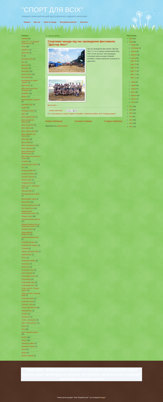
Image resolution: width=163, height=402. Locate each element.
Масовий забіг (27, 191)
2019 (131, 38)
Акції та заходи (50, 22)
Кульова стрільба (28, 177)
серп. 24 (134, 68)
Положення (26, 264)
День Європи (26, 128)
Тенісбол (25, 314)
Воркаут (24, 96)
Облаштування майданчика (27, 233)
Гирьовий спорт (27, 104)
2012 (131, 123)
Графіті (24, 108)
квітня (133, 92)
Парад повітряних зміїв (30, 251)
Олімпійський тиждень (30, 245)
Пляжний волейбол (91, 114)
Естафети (25, 161)
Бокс (23, 62)
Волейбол (79, 114)
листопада (135, 48)
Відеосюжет (26, 85)
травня (134, 89)
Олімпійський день (28, 242)
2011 (131, 127)
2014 (131, 116)
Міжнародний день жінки (30, 194)
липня (133, 82)
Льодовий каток (27, 183)
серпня (134, 58)
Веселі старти (26, 74)
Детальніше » (53, 105)
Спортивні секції (27, 301)
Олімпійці (25, 248)
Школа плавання (28, 356)
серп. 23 (134, 71)
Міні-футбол (26, 202)
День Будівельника (28, 117)
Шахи (23, 349)
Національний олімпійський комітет (29, 212)
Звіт (23, 167)
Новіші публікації (53, 121)
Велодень (25, 68)
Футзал (24, 340)
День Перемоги (27, 148)
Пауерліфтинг (26, 254)
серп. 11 (134, 78)
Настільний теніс (28, 208)
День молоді (26, 142)
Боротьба (25, 65)
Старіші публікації (113, 121)
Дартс (24, 114)
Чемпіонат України (28, 346)
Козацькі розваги (28, 170)
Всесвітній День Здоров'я (31, 100)
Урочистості (26, 317)
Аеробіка (25, 38)
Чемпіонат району (28, 343)
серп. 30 (134, 61)
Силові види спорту (29, 276)
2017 (131, 106)
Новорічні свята (27, 229)
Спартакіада (26, 279)
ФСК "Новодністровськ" (107, 114)
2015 (131, 113)
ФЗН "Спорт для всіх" (29, 323)
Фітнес (24, 326)
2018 (131, 42)
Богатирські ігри (27, 59)
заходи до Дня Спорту (29, 164)
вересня (134, 55)
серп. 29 (134, 64)
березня (134, 95)
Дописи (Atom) (62, 126)
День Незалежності (28, 145)
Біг (22, 56)
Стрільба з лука (27, 304)
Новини (27, 22)
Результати (25, 267)
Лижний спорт (27, 180)
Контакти (84, 22)
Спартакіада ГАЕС (28, 282)
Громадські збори (28, 111)
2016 (131, 110)
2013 (131, 120)
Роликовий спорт (28, 270)
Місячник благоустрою (30, 205)
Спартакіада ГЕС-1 (28, 285)
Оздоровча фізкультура (30, 237)
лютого (134, 99)
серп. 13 (134, 74)
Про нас (37, 22)
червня (134, 85)
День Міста (26, 139)
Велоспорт (25, 71)
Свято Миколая (27, 273)
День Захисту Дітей (29, 131)
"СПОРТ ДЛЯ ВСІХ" (52, 10)
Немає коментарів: (56, 110)
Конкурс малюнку (28, 174)
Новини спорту (27, 216)
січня (133, 102)
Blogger (102, 397)
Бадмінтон (25, 50)
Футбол (24, 337)
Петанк (24, 258)
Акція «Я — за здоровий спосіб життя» (30, 43)
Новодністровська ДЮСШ (31, 219)
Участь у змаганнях (29, 320)
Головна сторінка (83, 121)
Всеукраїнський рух (68, 22)
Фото (23, 329)
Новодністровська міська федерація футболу (31, 225)
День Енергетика (28, 125)
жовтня (134, 51)
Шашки (24, 353)
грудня (133, 45)
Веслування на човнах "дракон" (63, 114)
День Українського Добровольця (28, 152)
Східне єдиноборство (29, 307)
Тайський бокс (27, 311)
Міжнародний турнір (29, 199)
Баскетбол (25, 53)
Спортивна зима (27, 298)
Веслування (26, 77)
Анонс (24, 46)
